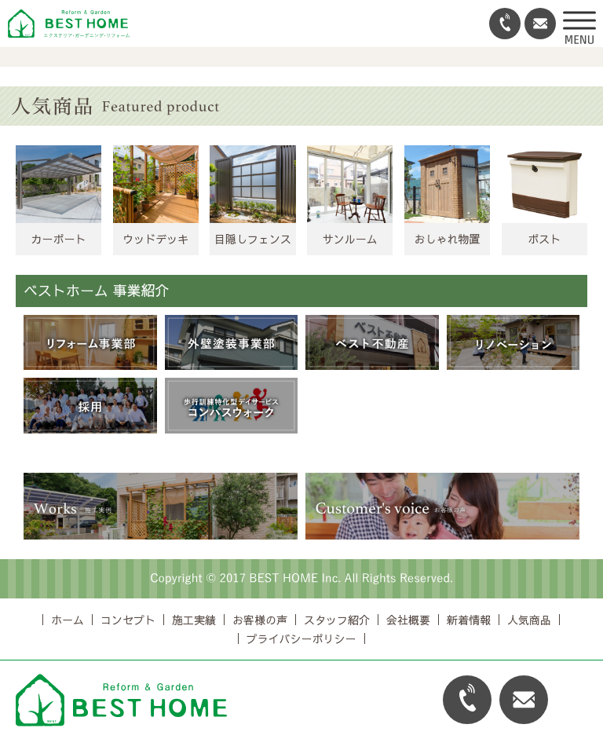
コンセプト (127, 619)
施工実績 (194, 619)
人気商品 (529, 619)
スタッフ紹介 (337, 619)
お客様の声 (259, 619)
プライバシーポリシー (301, 638)
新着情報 (469, 619)
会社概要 (408, 619)
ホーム (67, 619)
